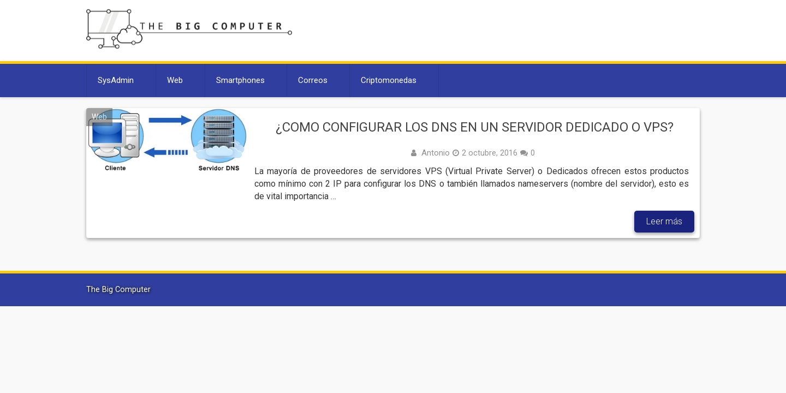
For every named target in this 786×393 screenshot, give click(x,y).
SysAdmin (116, 80)
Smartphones (240, 80)
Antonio (435, 153)
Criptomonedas (388, 80)
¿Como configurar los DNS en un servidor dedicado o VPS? (475, 127)
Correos (312, 80)
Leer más (664, 221)
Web (175, 80)
